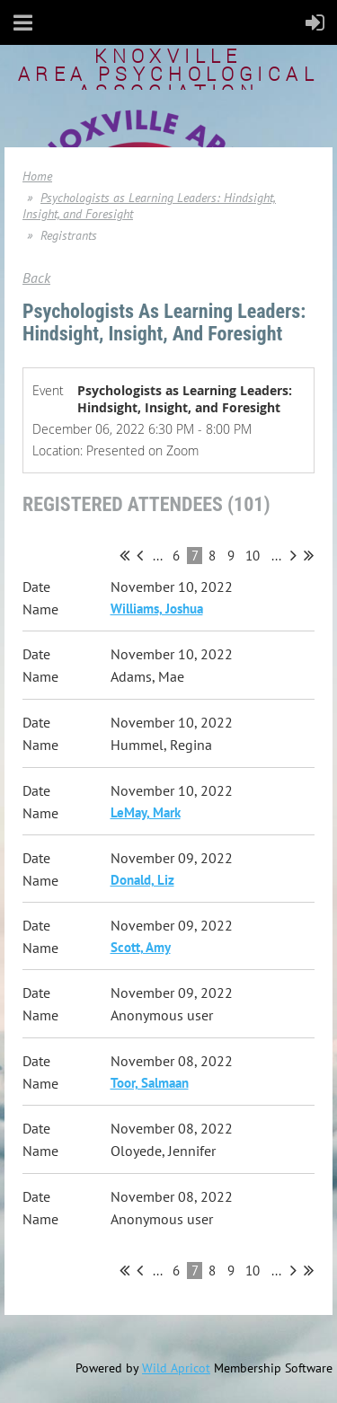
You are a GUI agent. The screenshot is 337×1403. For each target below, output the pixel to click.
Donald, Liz (142, 879)
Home (37, 176)
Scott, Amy (141, 947)
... (158, 555)
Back (36, 278)
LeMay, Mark (146, 812)
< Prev (139, 555)
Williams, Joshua (157, 608)
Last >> (308, 555)
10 (253, 555)
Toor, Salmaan (150, 1082)
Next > (293, 555)
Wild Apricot (176, 1368)
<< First (124, 555)
